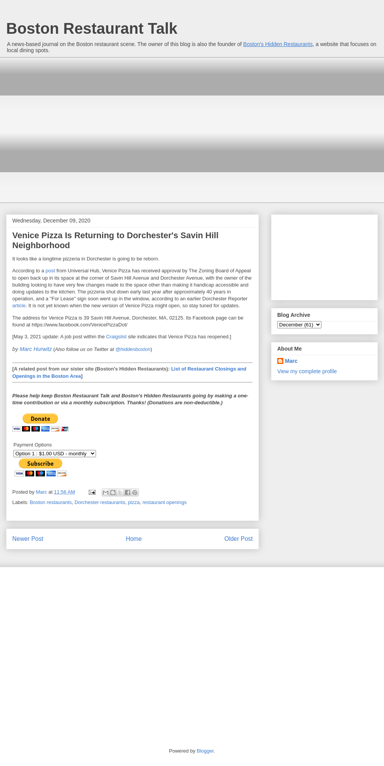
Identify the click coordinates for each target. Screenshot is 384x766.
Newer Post (27, 538)
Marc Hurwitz (36, 349)
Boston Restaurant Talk (91, 28)
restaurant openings (164, 502)
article (19, 305)
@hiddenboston (132, 349)
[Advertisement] (72, 129)
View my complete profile (307, 371)
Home (134, 538)
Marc (291, 361)
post (50, 270)
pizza (133, 502)
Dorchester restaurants (99, 502)
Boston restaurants (51, 502)
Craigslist (116, 336)
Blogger (205, 751)
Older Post (238, 538)
